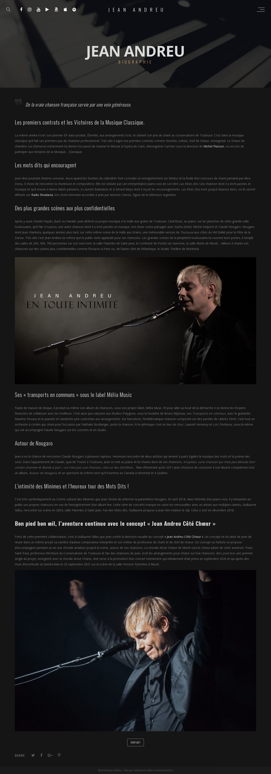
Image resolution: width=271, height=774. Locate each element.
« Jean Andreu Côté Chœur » (184, 537)
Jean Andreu (137, 9)
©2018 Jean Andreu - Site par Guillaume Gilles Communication (135, 770)
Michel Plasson (213, 146)
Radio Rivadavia (42, 195)
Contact (136, 742)
